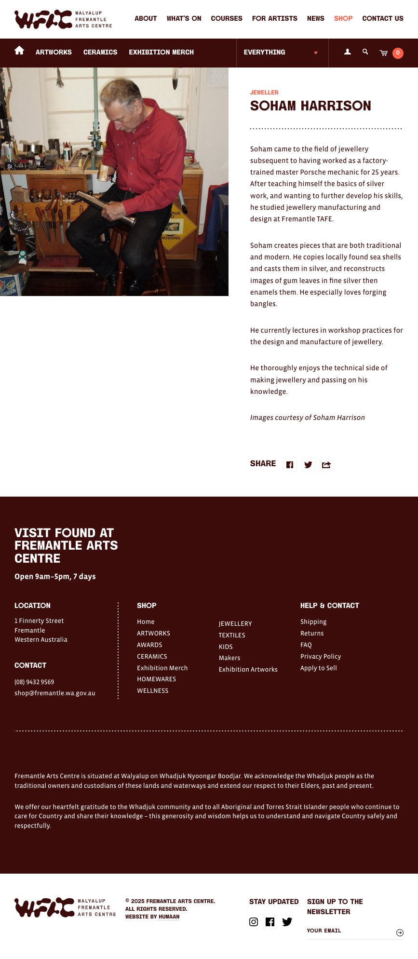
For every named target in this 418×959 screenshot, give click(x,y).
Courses (227, 19)
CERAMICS (100, 52)
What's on (184, 19)
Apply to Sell (318, 668)
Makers (229, 658)
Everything (264, 52)
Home (145, 621)
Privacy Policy (320, 656)
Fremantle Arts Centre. (181, 902)
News (315, 19)
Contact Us (383, 19)
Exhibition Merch (161, 52)
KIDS (225, 646)
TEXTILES (231, 635)
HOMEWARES (156, 679)
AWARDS (149, 644)
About (146, 19)
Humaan (169, 917)
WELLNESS (152, 690)
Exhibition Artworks (248, 669)
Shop (343, 19)
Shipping (313, 621)
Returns (312, 633)
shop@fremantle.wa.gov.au (54, 693)
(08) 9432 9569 (34, 682)
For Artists (274, 19)
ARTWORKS (54, 52)
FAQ (306, 644)
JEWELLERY (235, 623)
